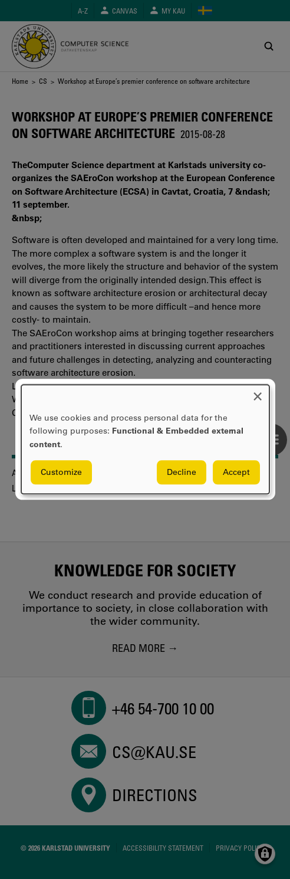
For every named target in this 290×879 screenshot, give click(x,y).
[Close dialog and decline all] (257, 392)
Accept (236, 472)
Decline (181, 472)
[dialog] (145, 439)
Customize (61, 472)
